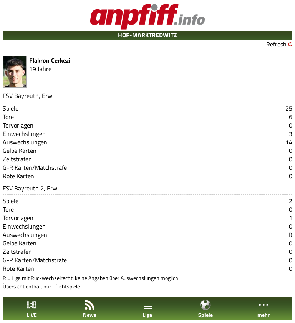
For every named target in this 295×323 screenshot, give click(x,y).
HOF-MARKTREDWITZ (147, 35)
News (89, 309)
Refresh (276, 44)
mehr (263, 309)
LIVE (31, 309)
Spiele (205, 309)
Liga (147, 309)
